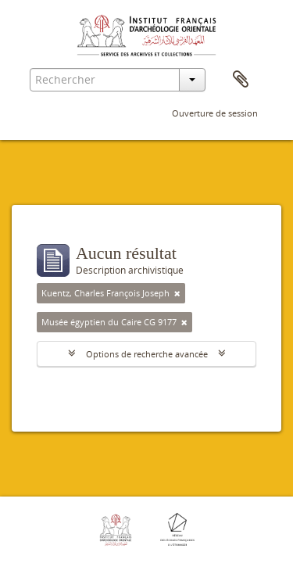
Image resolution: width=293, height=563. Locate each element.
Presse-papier (240, 79)
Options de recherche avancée (147, 354)
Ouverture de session (215, 113)
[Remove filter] (177, 293)
